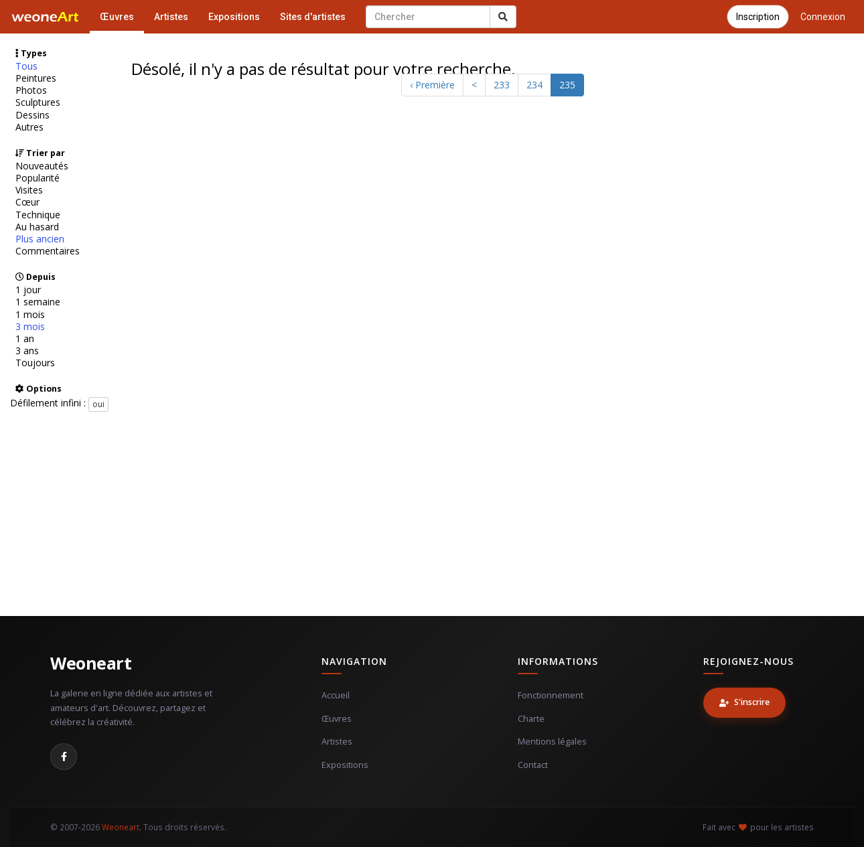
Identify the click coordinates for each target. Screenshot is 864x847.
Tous (26, 66)
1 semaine (37, 302)
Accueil (335, 695)
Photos (31, 90)
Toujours (35, 363)
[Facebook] (63, 756)
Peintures (35, 78)
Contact (533, 765)
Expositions (234, 16)
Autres (29, 127)
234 (534, 84)
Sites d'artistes (313, 16)
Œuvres (117, 16)
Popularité (37, 178)
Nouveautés (41, 166)
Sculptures (37, 102)
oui (98, 404)
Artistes (171, 16)
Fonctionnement (550, 695)
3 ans (27, 351)
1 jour (28, 290)
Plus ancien (39, 239)
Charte (531, 718)
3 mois (30, 327)
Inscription (758, 16)
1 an (24, 339)
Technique (37, 215)
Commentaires (47, 251)
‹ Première (432, 84)
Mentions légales (552, 741)
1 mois (30, 315)
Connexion (822, 16)
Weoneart (90, 662)
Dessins (32, 115)
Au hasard (37, 227)
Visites (29, 190)
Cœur (27, 202)
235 (567, 84)
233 (502, 84)
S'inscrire (744, 702)
